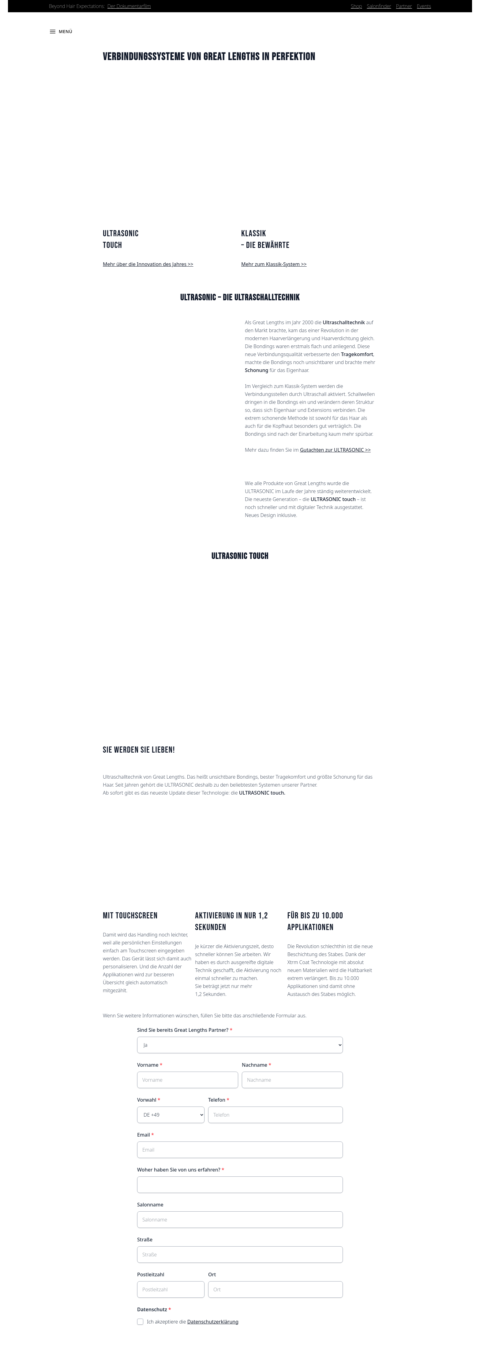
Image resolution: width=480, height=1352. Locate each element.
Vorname (148, 1065)
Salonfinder (379, 6)
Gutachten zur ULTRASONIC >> (335, 450)
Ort (212, 1274)
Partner (404, 6)
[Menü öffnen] (60, 32)
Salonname (150, 1205)
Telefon (216, 1100)
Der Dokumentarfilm (129, 6)
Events (424, 6)
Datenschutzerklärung (212, 1322)
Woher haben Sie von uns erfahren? (178, 1170)
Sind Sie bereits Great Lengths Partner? (182, 1030)
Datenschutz (152, 1309)
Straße (144, 1239)
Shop (356, 6)
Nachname (254, 1065)
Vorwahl (146, 1100)
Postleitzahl (150, 1274)
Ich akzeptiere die (192, 1322)
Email (143, 1135)
